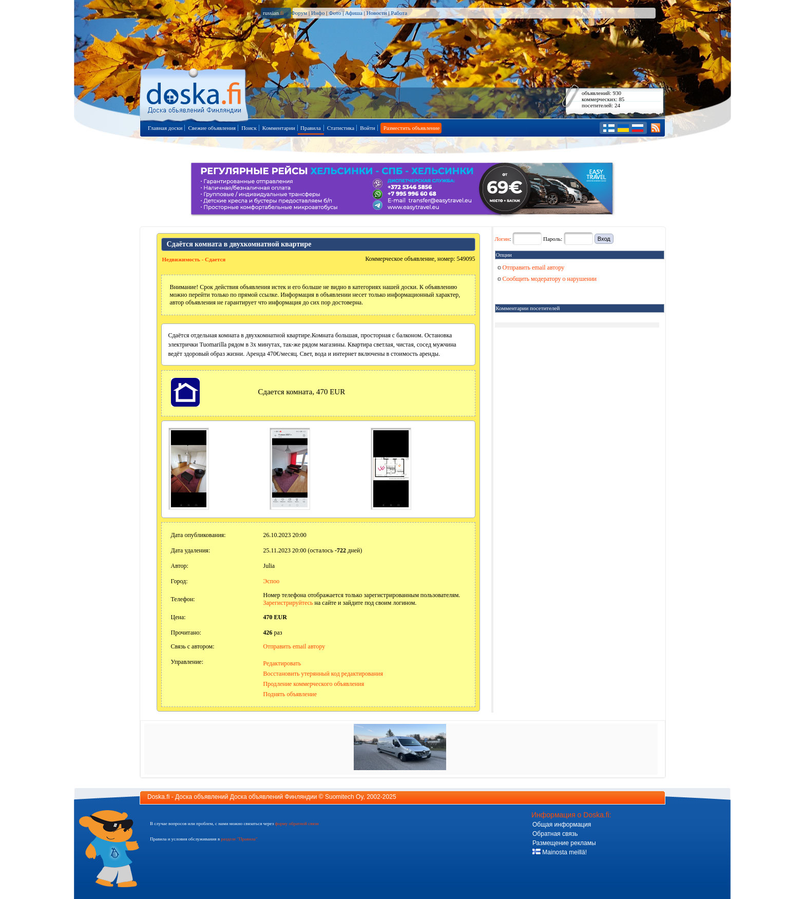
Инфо (317, 13)
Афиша (353, 13)
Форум (299, 13)
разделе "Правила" (239, 838)
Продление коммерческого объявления (314, 683)
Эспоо (271, 581)
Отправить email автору (294, 646)
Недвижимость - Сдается (194, 259)
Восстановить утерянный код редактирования (323, 673)
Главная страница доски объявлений (195, 93)
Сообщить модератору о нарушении (547, 278)
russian (273, 13)
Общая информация (561, 824)
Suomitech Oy (344, 796)
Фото (335, 13)
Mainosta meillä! (559, 852)
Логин (502, 239)
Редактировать (282, 663)
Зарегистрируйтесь (288, 602)
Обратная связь (555, 833)
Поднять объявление (290, 694)
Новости (377, 13)
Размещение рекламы (564, 843)
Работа (399, 13)
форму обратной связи (296, 823)
